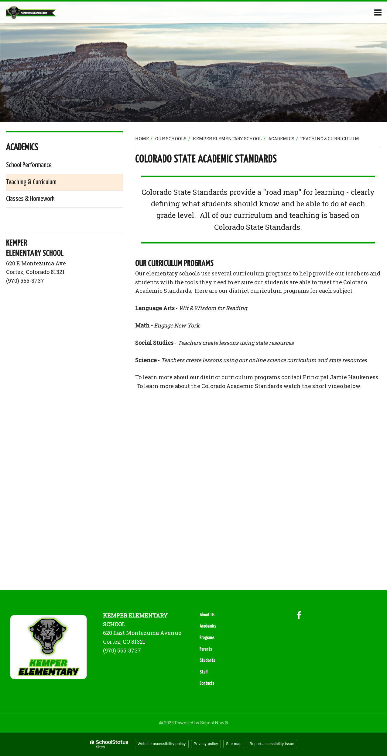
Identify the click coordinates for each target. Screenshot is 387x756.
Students (207, 660)
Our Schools (171, 139)
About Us (207, 615)
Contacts (207, 683)
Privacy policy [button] (206, 744)
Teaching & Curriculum (31, 182)
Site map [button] (233, 744)
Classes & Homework (30, 198)
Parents (206, 649)
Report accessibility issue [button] (271, 744)
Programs (207, 637)
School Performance (29, 165)
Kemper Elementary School (227, 139)
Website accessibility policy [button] (162, 744)
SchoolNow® (214, 723)
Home (142, 139)
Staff (203, 672)
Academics (281, 139)
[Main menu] (378, 12)
